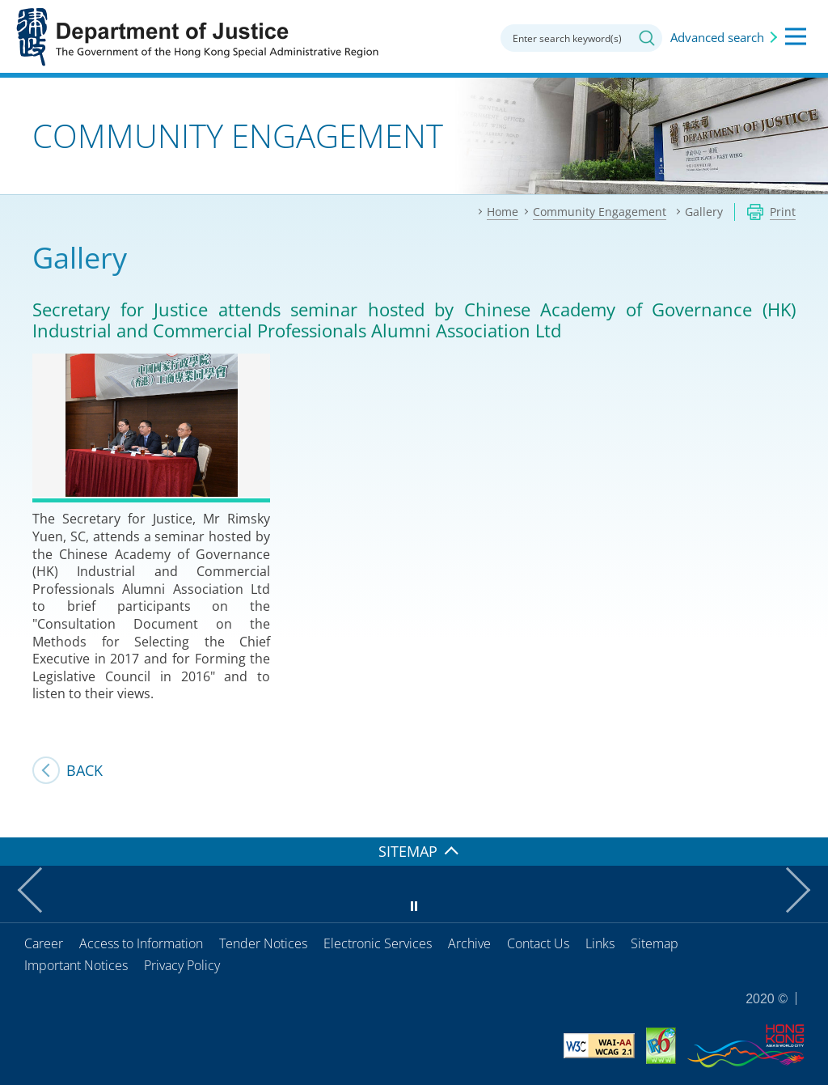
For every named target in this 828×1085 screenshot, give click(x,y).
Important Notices (76, 965)
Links (600, 943)
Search (646, 38)
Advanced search (717, 37)
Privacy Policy (182, 965)
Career (43, 943)
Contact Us (538, 943)
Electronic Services (377, 943)
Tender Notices (263, 943)
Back (84, 770)
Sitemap (654, 943)
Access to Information (141, 943)
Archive (469, 943)
